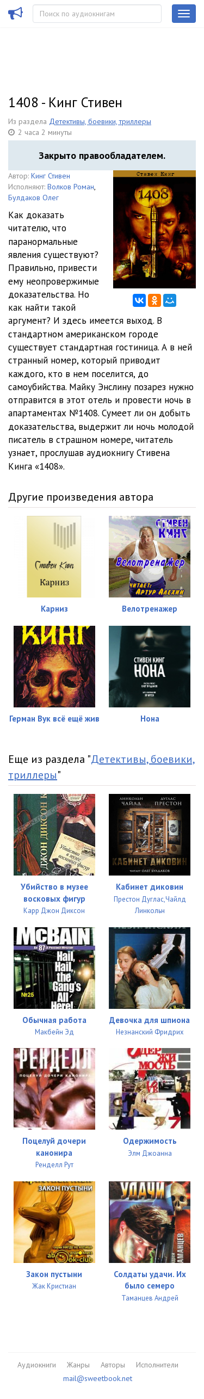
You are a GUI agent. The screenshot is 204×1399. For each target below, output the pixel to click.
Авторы (113, 1365)
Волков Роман (70, 187)
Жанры (78, 1365)
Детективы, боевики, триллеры (100, 121)
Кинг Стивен (50, 176)
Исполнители (157, 1365)
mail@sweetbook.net (97, 1378)
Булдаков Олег (33, 197)
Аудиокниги (36, 1365)
